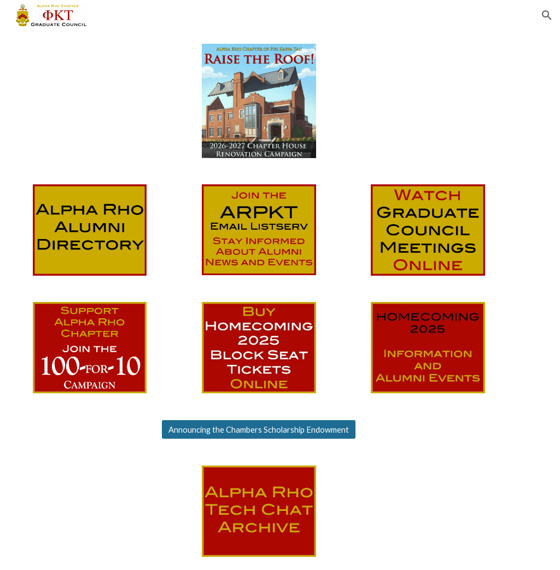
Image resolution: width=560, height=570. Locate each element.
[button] (547, 15)
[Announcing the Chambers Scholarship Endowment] (258, 429)
